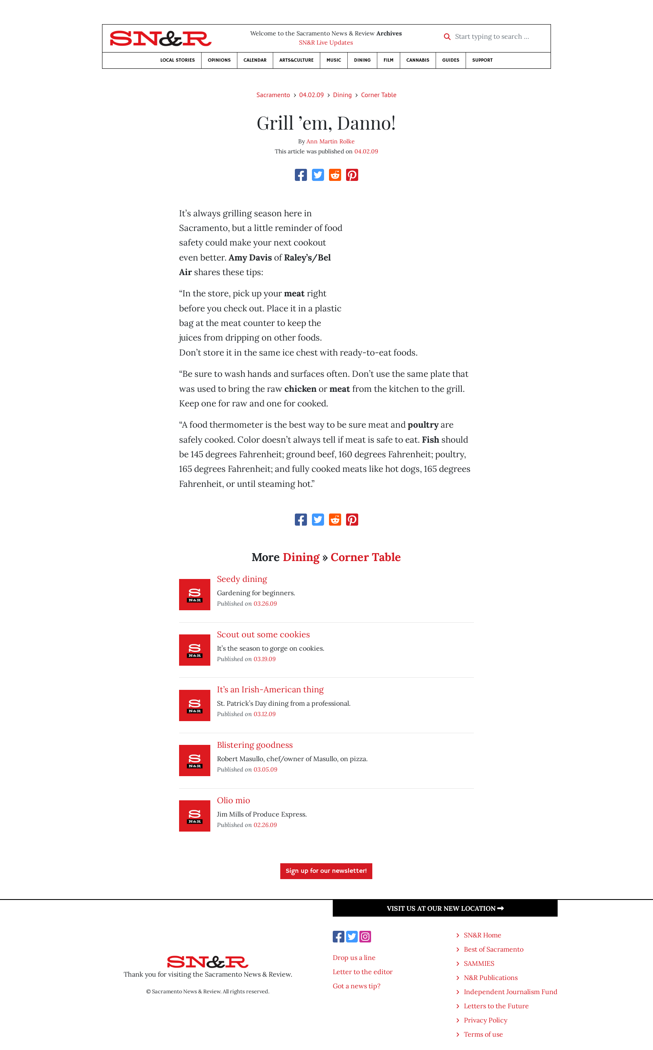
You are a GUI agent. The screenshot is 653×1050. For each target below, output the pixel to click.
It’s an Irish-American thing (270, 689)
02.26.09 (265, 825)
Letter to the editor (363, 971)
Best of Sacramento (493, 949)
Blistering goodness (255, 744)
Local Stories (177, 60)
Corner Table (378, 94)
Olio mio (233, 800)
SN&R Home (482, 935)
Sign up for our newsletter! (326, 871)
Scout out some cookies (263, 634)
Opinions (219, 60)
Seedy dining (242, 579)
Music (333, 60)
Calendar (255, 60)
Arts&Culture (296, 60)
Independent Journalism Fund (511, 991)
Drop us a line (354, 957)
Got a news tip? (357, 986)
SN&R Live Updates (326, 42)
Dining (362, 60)
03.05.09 (265, 769)
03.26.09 (265, 603)
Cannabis (417, 60)
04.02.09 (311, 94)
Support (482, 60)
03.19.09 (265, 659)
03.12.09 (265, 714)
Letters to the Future (496, 1006)
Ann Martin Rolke (331, 141)
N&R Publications (491, 977)
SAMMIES (479, 963)
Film (389, 60)
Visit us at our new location (445, 908)
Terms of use (483, 1034)
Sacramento (273, 94)
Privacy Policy (485, 1020)
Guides (450, 60)
